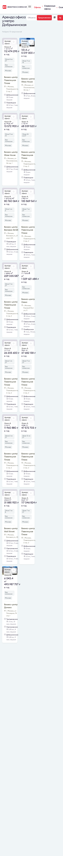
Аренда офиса (8, 42)
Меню (29, 6)
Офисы (37, 7)
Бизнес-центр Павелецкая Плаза (10, 80)
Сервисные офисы (49, 7)
